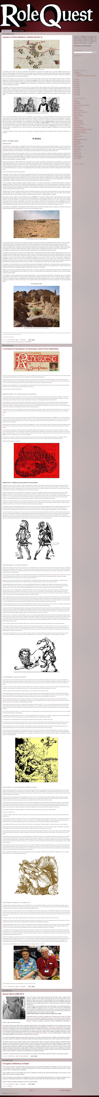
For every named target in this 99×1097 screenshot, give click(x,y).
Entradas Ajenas (77, 120)
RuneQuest (76, 149)
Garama (62, 275)
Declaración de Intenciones (80, 112)
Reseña (75, 144)
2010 (76, 94)
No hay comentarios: (24, 1056)
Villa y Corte (76, 158)
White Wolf (5, 1028)
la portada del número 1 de (54, 698)
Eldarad (75, 117)
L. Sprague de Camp (18, 806)
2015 (76, 85)
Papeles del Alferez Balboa (79, 139)
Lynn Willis (28, 844)
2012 (76, 91)
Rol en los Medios (78, 146)
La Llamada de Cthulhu (79, 131)
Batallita (13, 341)
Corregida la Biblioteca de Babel (16, 1064)
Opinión (75, 137)
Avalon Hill (33, 402)
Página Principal (7, 30)
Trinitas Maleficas (28, 341)
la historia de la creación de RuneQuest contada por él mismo (51, 381)
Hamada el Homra (65, 206)
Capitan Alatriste (77, 110)
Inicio (31, 1090)
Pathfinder (76, 141)
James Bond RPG (78, 127)
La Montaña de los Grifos (79, 132)
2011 (76, 92)
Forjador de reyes (77, 122)
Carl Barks (24, 707)
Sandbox (76, 151)
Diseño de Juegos (20, 341)
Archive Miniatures (9, 696)
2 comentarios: (23, 339)
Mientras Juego (77, 136)
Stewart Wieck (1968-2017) (13, 994)
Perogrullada (76, 143)
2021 (76, 79)
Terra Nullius (76, 154)
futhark (8, 406)
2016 (76, 83)
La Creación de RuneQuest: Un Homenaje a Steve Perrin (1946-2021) (30, 349)
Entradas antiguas (65, 1090)
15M (75, 100)
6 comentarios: (23, 986)
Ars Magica (76, 103)
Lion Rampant (56, 1027)
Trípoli (13, 146)
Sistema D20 (76, 153)
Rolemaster (76, 148)
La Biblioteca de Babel (18, 30)
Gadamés (49, 184)
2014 (76, 87)
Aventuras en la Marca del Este (80, 105)
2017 (76, 81)
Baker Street (76, 107)
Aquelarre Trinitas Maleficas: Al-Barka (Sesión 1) (22, 37)
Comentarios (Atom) (13, 1093)
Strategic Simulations (41, 402)
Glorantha (76, 125)
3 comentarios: (23, 1084)
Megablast (76, 134)
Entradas (76, 118)
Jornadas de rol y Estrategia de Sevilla (82, 129)
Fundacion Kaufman (78, 124)
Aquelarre (9, 341)
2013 (76, 89)
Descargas (9, 1086)
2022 (76, 72)
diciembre (79, 74)
